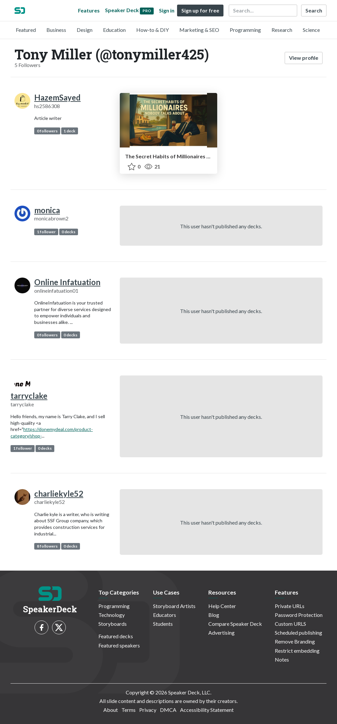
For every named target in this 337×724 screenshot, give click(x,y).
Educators (164, 615)
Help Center (222, 606)
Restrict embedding (297, 650)
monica (47, 210)
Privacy (147, 710)
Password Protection (299, 615)
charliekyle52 (58, 493)
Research (282, 30)
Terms (128, 710)
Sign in (166, 10)
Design (84, 30)
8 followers (47, 546)
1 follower (46, 231)
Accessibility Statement (207, 710)
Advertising (221, 632)
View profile (303, 58)
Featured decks (115, 636)
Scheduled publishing (298, 632)
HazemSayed (57, 97)
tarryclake (29, 395)
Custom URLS (290, 624)
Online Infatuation (67, 282)
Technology (111, 615)
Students (163, 624)
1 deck (69, 130)
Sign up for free (200, 10)
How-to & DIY (152, 30)
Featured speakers (119, 645)
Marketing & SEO (199, 30)
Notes (282, 659)
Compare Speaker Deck (235, 624)
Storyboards (112, 624)
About (110, 710)
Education (114, 30)
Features (89, 10)
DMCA (168, 710)
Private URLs (289, 606)
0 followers (47, 130)
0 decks (68, 231)
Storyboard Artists (174, 606)
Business (56, 30)
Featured (26, 30)
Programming (245, 30)
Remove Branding (295, 641)
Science (311, 30)
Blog (213, 615)
